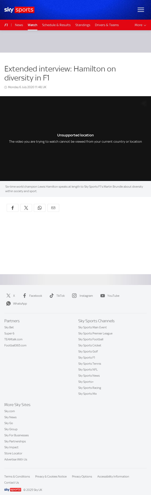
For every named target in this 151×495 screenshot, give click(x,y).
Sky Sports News (89, 371)
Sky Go (8, 418)
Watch (32, 25)
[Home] (19, 10)
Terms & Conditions (17, 472)
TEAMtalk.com (13, 334)
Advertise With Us (15, 455)
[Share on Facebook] (12, 203)
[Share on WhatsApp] (40, 203)
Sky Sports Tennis (89, 359)
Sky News (10, 412)
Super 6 (9, 329)
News (19, 25)
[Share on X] (26, 203)
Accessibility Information (113, 472)
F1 (6, 25)
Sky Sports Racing (89, 383)
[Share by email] (53, 203)
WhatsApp (16, 299)
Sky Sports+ (86, 377)
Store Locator (13, 448)
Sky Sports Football (90, 334)
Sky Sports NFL (88, 365)
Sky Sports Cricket (89, 340)
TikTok (56, 291)
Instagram (81, 291)
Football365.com (15, 340)
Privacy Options (82, 472)
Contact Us (11, 478)
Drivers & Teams (107, 25)
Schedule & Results (56, 25)
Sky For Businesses (16, 430)
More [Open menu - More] (141, 25)
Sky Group (10, 424)
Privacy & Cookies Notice (51, 472)
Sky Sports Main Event (92, 322)
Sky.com (9, 406)
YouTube (109, 291)
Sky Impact (11, 442)
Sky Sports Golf (88, 347)
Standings (82, 25)
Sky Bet (9, 322)
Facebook (31, 291)
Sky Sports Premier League (95, 329)
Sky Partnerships (15, 436)
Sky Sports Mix (87, 389)
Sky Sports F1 (86, 353)
